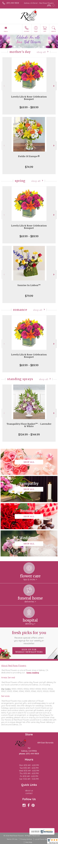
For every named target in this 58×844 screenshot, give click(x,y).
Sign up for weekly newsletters (29, 650)
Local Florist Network (43, 839)
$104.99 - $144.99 (29, 434)
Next (54, 86)
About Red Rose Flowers (13, 665)
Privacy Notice (26, 839)
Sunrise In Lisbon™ (29, 285)
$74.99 (29, 167)
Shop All (41, 52)
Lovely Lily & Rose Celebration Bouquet (29, 97)
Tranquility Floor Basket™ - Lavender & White (29, 425)
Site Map (28, 842)
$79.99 (29, 296)
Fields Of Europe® (29, 156)
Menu (6, 31)
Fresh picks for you (29, 637)
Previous (3, 86)
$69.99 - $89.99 (29, 107)
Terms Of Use (12, 839)
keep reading (33, 672)
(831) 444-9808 (12, 3)
